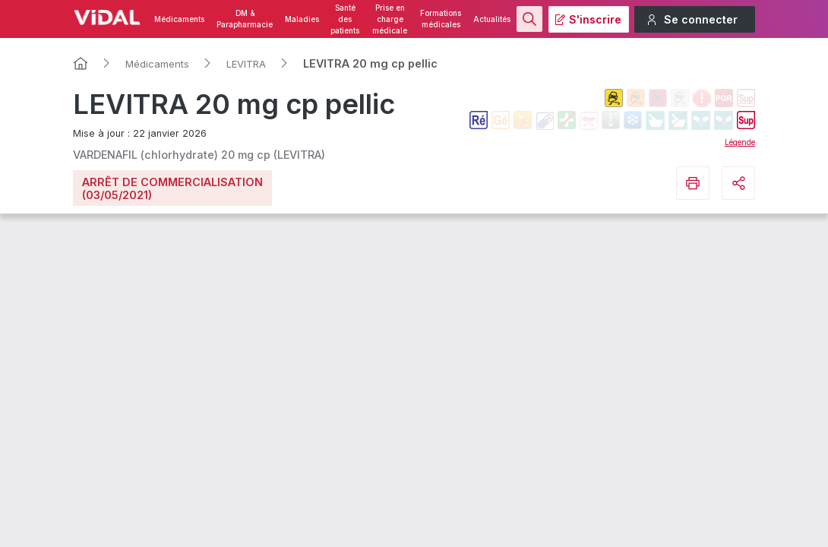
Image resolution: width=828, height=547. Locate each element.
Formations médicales (440, 19)
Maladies (302, 19)
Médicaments (179, 19)
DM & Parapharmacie (244, 19)
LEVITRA (246, 64)
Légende (740, 142)
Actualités (491, 19)
